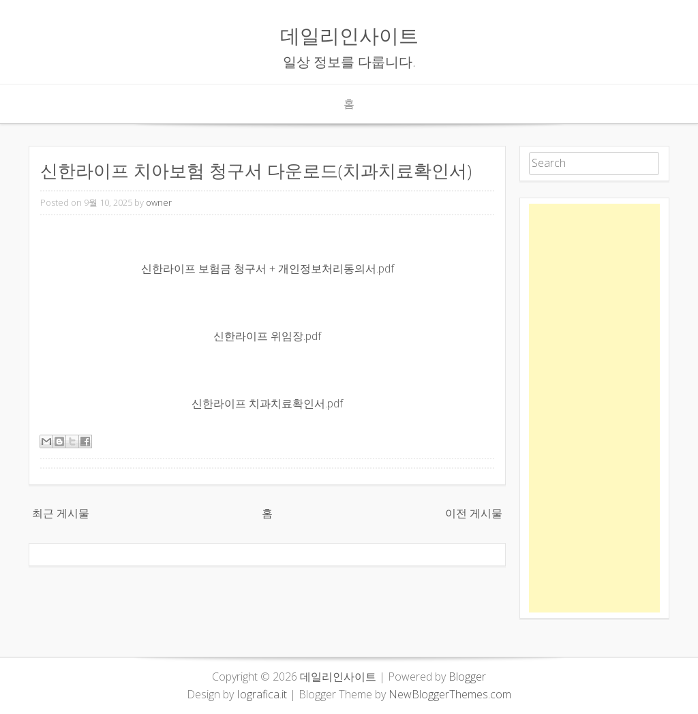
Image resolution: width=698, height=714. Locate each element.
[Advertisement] (594, 408)
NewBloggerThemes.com (450, 694)
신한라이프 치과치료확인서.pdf (267, 403)
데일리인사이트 (349, 35)
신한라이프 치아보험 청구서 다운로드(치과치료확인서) (256, 171)
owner (159, 202)
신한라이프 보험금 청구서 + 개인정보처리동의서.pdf (267, 268)
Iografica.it (262, 694)
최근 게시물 (60, 513)
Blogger (467, 676)
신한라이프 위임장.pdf (267, 335)
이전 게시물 (473, 513)
